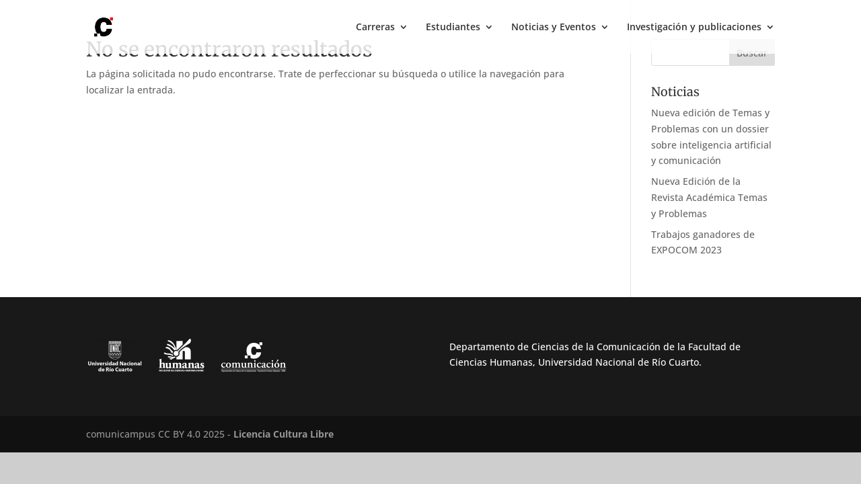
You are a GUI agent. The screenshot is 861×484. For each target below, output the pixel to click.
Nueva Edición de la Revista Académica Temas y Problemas (709, 197)
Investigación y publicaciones (694, 27)
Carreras (375, 27)
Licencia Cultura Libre (283, 434)
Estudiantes (453, 27)
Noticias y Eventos (553, 27)
